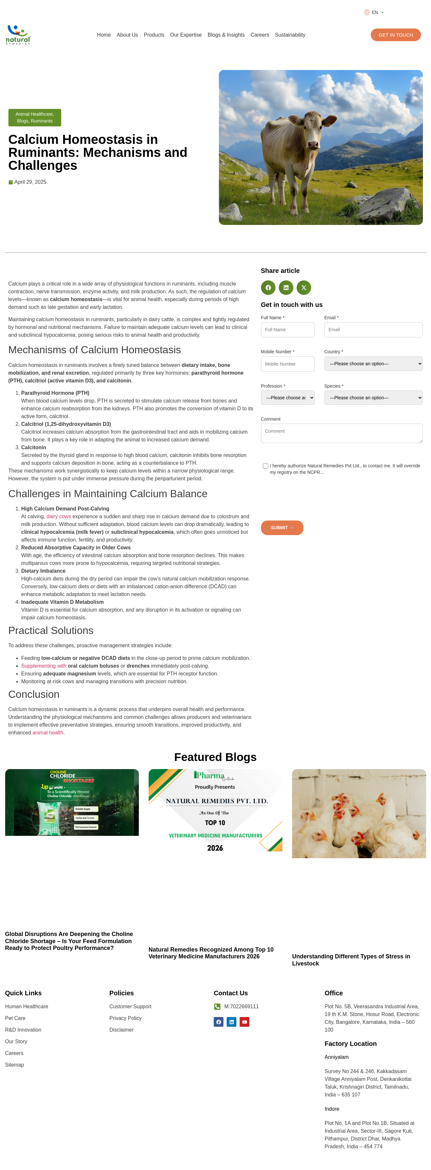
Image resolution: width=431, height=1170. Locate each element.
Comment (271, 419)
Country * (333, 351)
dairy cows (59, 516)
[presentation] (373, 501)
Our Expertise (186, 35)
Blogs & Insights (226, 35)
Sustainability (290, 35)
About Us (127, 35)
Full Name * (273, 317)
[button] (268, 287)
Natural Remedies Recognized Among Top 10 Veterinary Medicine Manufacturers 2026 (211, 953)
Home (104, 35)
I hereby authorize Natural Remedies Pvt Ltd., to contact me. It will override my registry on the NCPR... (342, 469)
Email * (331, 317)
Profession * (273, 386)
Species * (334, 386)
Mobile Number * (278, 351)
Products (154, 35)
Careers (260, 35)
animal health (47, 732)
